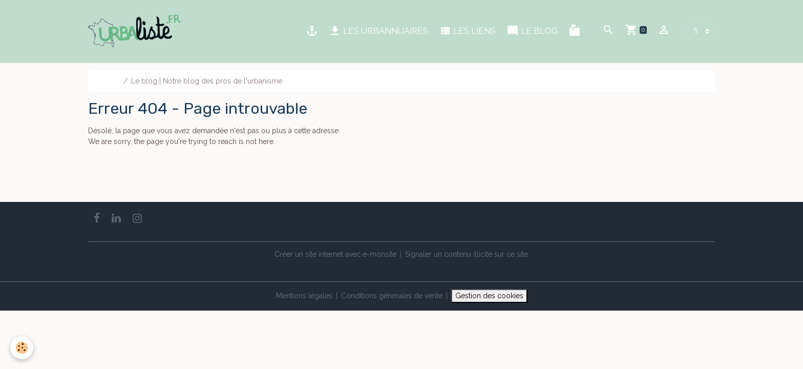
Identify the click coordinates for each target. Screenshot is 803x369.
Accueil (107, 81)
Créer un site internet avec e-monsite (335, 254)
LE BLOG (532, 31)
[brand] (136, 31)
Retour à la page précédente (135, 163)
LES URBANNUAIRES (378, 31)
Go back (102, 181)
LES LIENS (467, 31)
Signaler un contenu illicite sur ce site (466, 254)
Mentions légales (304, 296)
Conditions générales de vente (391, 296)
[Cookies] (21, 347)
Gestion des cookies (489, 296)
